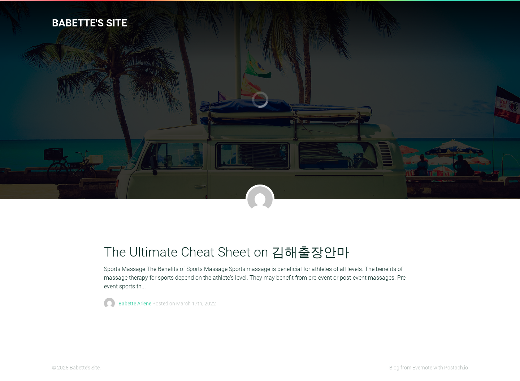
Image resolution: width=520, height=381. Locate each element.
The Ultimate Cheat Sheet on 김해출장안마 (227, 252)
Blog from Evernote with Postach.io (428, 368)
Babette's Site (89, 23)
